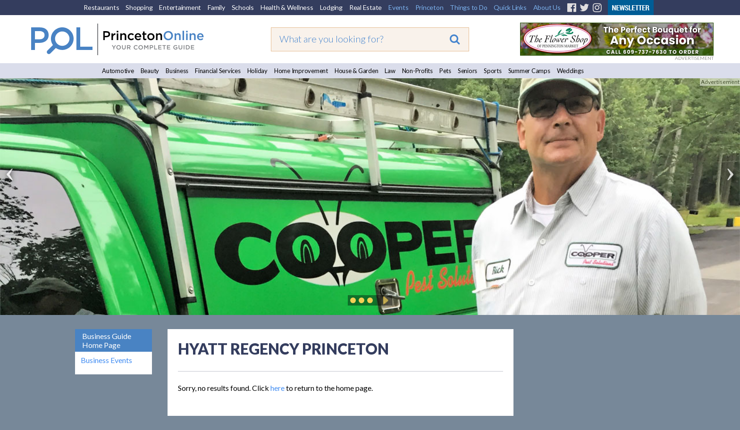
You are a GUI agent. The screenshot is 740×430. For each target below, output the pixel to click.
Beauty (150, 70)
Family (216, 7)
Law (390, 70)
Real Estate (365, 7)
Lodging (331, 7)
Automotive (118, 70)
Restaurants (101, 7)
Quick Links (510, 7)
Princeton (429, 7)
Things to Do (468, 7)
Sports (493, 70)
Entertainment (180, 7)
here (277, 387)
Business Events (106, 360)
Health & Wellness (287, 7)
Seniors (467, 70)
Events (398, 7)
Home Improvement (301, 70)
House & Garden (356, 70)
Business (177, 70)
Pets (445, 70)
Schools (243, 7)
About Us (547, 7)
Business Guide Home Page (106, 340)
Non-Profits (417, 70)
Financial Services (218, 70)
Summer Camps (529, 70)
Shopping (139, 7)
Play (384, 300)
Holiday (257, 70)
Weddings (570, 70)
